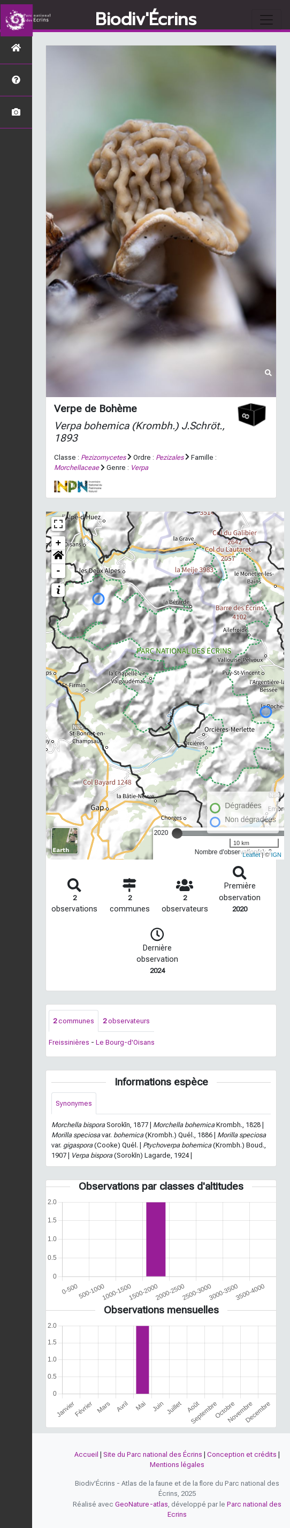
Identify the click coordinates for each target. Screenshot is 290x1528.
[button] (58, 557)
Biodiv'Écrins (145, 20)
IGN (276, 855)
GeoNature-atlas (141, 1504)
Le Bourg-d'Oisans (125, 1042)
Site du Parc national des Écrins (152, 1454)
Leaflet (251, 855)
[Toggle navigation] (266, 20)
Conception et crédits (242, 1454)
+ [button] (59, 543)
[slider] (177, 833)
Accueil (86, 1454)
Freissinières (69, 1042)
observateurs (126, 1021)
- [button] (59, 571)
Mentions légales (177, 1465)
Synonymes (74, 1103)
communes (73, 1021)
